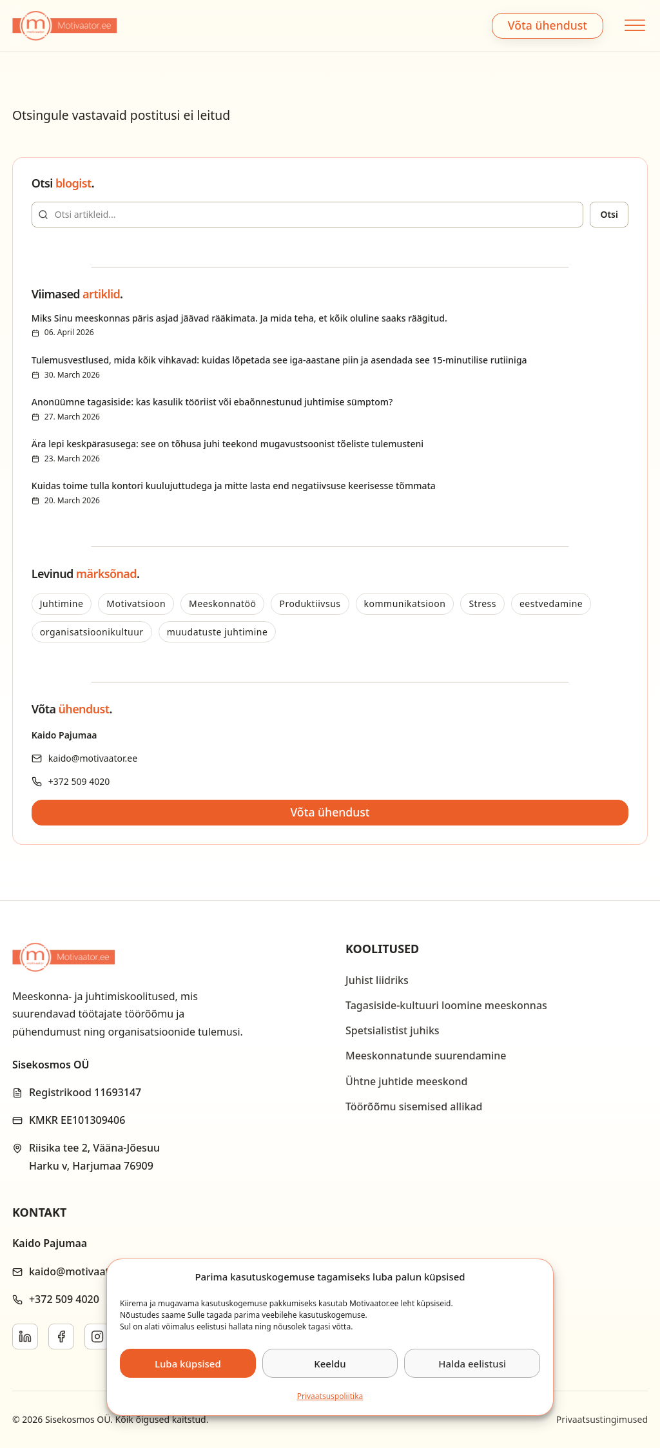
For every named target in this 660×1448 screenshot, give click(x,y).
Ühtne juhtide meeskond (406, 1081)
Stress (482, 603)
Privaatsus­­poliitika (330, 1396)
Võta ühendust (547, 25)
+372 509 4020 (79, 781)
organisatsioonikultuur (92, 632)
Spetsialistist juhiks (392, 1030)
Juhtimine (62, 603)
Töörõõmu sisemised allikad (413, 1106)
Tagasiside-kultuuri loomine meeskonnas (446, 1005)
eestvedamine (551, 603)
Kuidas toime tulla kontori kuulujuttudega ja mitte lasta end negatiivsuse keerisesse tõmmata (234, 485)
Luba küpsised (188, 1363)
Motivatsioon (136, 603)
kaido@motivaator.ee (92, 758)
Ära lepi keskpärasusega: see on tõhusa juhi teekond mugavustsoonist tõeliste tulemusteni (227, 444)
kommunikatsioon (405, 603)
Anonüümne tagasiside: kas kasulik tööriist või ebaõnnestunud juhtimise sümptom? (212, 402)
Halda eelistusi (472, 1363)
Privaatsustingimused (602, 1419)
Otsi (609, 214)
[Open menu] (633, 25)
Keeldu (329, 1363)
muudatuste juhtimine (217, 632)
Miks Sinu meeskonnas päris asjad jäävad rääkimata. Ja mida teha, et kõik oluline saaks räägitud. (239, 318)
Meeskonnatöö (222, 603)
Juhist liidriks (377, 980)
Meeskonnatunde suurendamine (426, 1055)
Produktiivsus (309, 603)
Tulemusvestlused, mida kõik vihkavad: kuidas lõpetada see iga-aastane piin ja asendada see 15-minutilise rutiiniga (279, 360)
